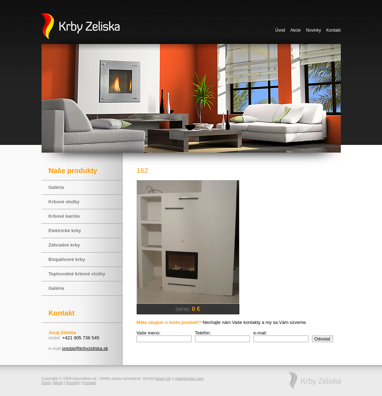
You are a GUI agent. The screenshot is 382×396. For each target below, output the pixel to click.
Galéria (56, 187)
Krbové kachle (64, 216)
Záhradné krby (64, 245)
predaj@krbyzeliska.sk (85, 348)
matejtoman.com (189, 378)
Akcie (295, 30)
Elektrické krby (65, 230)
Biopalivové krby (67, 259)
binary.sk (162, 378)
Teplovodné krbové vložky (77, 273)
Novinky (313, 30)
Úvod (280, 30)
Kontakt (333, 30)
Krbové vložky (64, 201)
